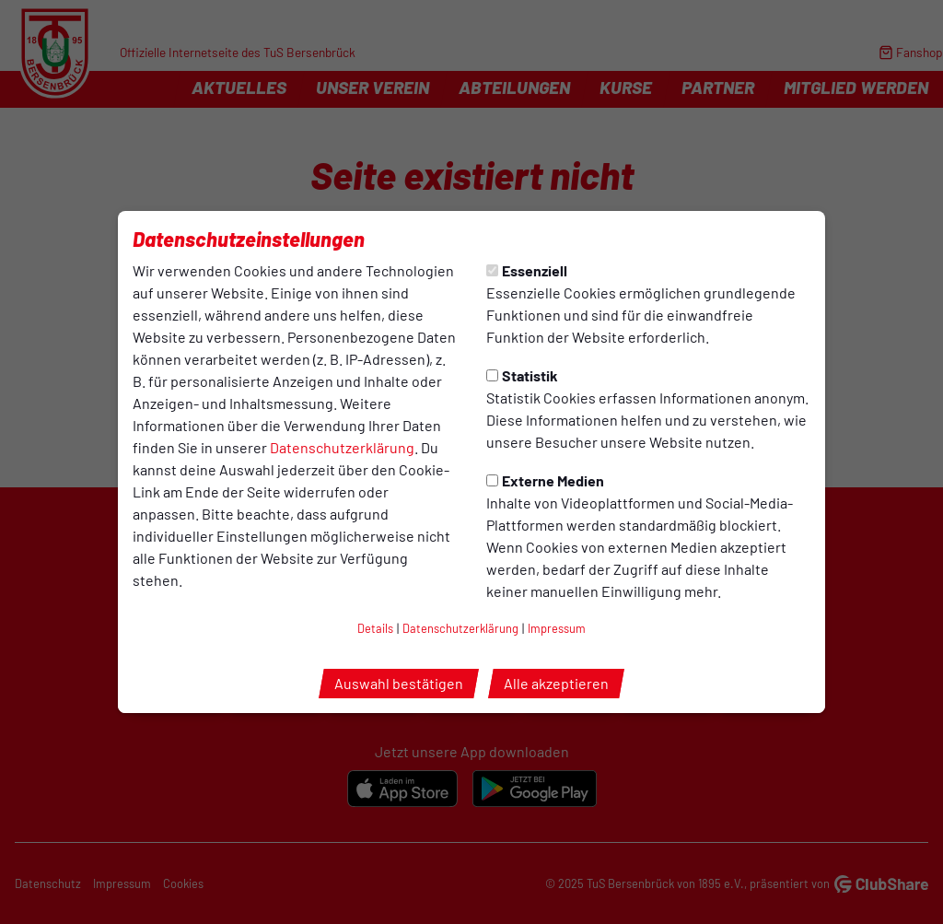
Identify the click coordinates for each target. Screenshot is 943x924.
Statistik (522, 375)
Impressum (557, 628)
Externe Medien (545, 480)
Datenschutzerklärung (342, 447)
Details (375, 628)
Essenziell (526, 270)
